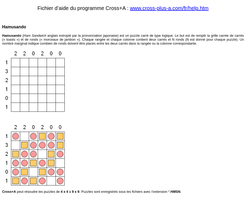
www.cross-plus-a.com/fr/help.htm (169, 8)
